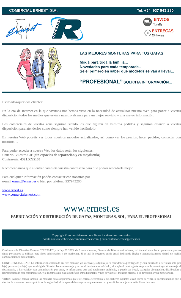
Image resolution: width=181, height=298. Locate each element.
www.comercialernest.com (21, 194)
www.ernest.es (12, 190)
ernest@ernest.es (24, 181)
